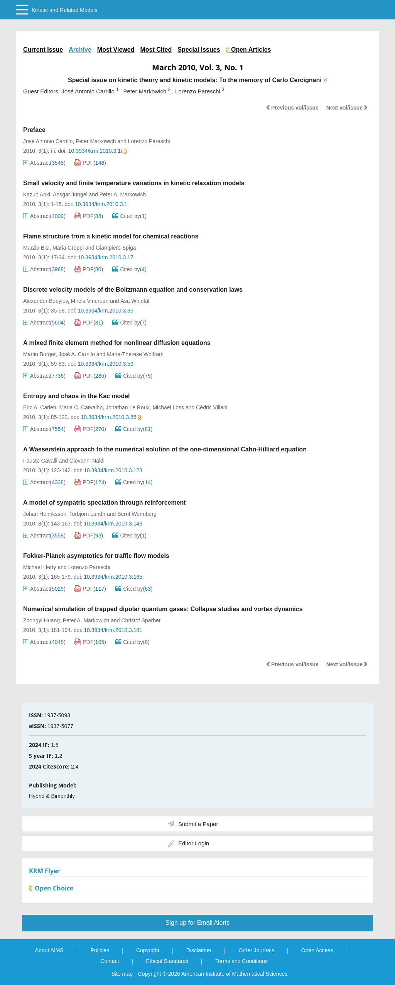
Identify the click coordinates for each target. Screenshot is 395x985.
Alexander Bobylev (45, 301)
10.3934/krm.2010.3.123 (113, 470)
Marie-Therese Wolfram (135, 354)
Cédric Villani (211, 407)
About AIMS (49, 950)
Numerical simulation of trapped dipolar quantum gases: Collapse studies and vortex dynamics (163, 609)
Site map (122, 974)
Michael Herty (39, 567)
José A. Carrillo (77, 354)
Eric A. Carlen (39, 407)
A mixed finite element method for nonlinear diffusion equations (117, 343)
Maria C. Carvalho (81, 407)
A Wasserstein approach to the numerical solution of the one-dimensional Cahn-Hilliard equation (165, 449)
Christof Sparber (140, 620)
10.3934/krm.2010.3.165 (113, 577)
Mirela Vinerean (89, 301)
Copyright (147, 950)
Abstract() (44, 163)
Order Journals (256, 950)
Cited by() (129, 216)
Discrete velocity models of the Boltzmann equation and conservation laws (133, 289)
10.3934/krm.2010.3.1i (97, 151)
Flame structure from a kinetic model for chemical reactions (110, 236)
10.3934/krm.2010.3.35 (105, 310)
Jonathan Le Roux (128, 407)
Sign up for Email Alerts (197, 922)
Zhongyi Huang (41, 620)
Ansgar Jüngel (70, 194)
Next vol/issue (347, 108)
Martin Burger (39, 354)
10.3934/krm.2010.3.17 (105, 257)
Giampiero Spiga (116, 248)
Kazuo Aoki (36, 194)
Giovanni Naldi (87, 461)
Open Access (317, 950)
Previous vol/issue (292, 108)
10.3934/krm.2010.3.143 (113, 523)
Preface (34, 130)
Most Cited (156, 49)
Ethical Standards (167, 961)
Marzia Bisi (36, 248)
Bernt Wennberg (137, 514)
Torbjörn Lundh (87, 514)
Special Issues (198, 49)
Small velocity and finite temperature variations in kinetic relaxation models (134, 183)
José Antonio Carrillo (48, 141)
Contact (109, 961)
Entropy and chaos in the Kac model (76, 396)
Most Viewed (116, 49)
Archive (80, 49)
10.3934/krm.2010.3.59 (105, 364)
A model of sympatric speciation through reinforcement (104, 502)
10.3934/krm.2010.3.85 (111, 417)
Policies (100, 950)
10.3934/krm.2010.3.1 (101, 204)
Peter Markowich (96, 141)
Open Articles (248, 49)
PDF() (90, 163)
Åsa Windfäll (135, 301)
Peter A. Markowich (123, 194)
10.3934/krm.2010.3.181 (113, 630)
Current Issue (43, 49)
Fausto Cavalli (40, 461)
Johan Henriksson (44, 514)
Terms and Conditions (241, 961)
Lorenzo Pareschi (149, 141)
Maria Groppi (68, 248)
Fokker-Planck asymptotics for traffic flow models (96, 555)
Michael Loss (168, 407)
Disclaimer (198, 950)
